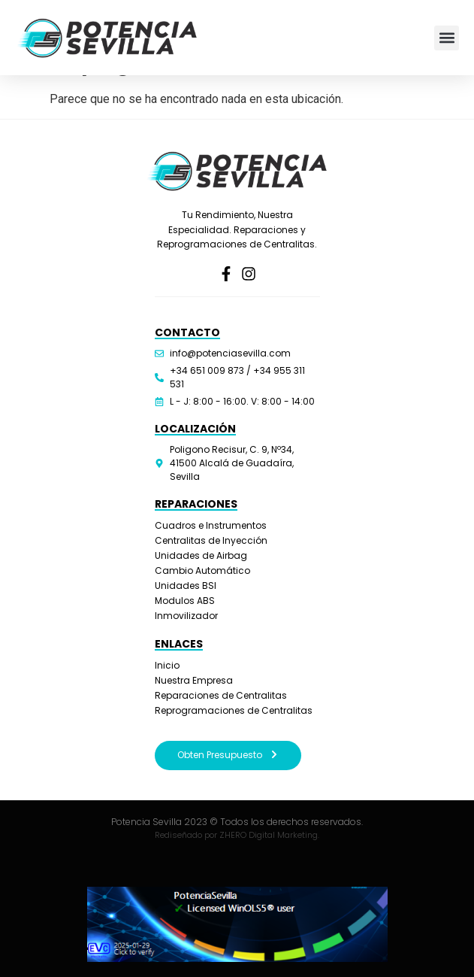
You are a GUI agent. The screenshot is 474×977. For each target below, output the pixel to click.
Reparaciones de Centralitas (221, 695)
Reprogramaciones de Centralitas (233, 710)
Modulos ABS (185, 600)
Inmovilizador (186, 615)
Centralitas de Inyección (211, 540)
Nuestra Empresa (194, 680)
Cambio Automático (202, 570)
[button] (446, 38)
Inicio (167, 665)
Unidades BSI (185, 585)
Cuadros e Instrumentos (211, 525)
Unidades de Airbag (201, 555)
